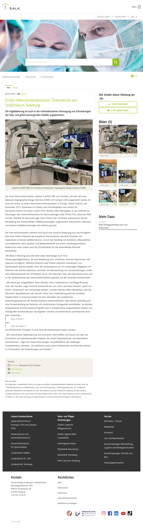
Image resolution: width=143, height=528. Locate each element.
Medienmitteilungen (11, 77)
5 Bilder (23, 94)
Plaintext (14, 365)
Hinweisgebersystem (114, 462)
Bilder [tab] (15, 88)
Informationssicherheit (67, 498)
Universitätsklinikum (20, 421)
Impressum (62, 493)
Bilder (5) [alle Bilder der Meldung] (105, 122)
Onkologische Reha (67, 443)
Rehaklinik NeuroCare (68, 449)
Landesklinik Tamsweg (21, 464)
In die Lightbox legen (118, 110)
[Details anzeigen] (135, 156)
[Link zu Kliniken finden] (105, 16)
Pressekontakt (47, 77)
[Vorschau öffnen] (49, 152)
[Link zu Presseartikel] (122, 16)
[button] (134, 76)
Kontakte (108, 432)
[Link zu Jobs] (134, 16)
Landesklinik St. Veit (21, 458)
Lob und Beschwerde (114, 438)
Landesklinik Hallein (20, 452)
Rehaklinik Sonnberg (67, 455)
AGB (59, 482)
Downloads (30, 77)
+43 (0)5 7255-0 (18, 495)
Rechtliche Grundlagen (67, 503)
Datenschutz (63, 488)
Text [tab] (8, 88)
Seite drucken (16, 369)
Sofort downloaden (118, 104)
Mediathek (109, 427)
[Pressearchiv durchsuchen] (72, 62)
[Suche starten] (115, 62)
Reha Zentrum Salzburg (69, 460)
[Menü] (136, 6)
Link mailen (15, 373)
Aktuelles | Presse (113, 421)
